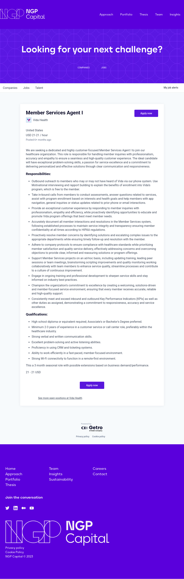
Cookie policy (98, 436)
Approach (106, 14)
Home (10, 468)
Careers (99, 468)
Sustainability (61, 479)
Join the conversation (24, 497)
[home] (40, 14)
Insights (175, 14)
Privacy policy (82, 436)
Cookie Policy (14, 552)
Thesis (144, 14)
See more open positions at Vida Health (60, 398)
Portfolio (126, 14)
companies (10, 88)
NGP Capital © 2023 (19, 556)
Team (159, 14)
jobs (26, 88)
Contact (100, 474)
